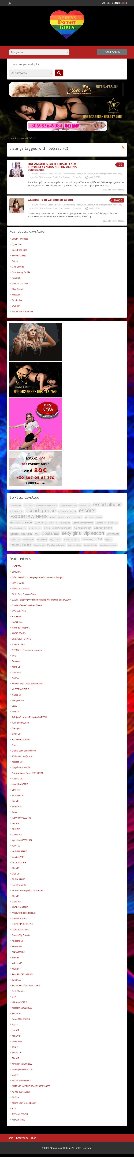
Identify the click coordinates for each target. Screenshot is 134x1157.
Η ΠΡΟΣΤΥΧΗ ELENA (22, 924)
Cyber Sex (17, 244)
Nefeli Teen (17, 1041)
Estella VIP (17, 1052)
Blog (33, 1138)
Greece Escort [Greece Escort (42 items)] (103, 527)
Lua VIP (15, 1030)
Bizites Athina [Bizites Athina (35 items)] (85, 505)
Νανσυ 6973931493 (21, 588)
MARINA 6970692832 (22, 1064)
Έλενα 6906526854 (21, 739)
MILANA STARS (19, 1002)
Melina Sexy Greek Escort (24, 1103)
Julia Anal (16, 672)
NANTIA (16, 846)
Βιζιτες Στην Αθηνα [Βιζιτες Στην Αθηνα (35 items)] (71, 539)
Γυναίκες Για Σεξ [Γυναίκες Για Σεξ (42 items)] (92, 539)
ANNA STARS (18, 1120)
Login (122, 3)
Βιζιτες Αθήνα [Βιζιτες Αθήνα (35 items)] (55, 539)
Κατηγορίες (22, 1138)
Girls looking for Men (103, 174)
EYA (14, 1108)
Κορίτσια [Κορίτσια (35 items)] (108, 539)
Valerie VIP (17, 963)
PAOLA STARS (19, 862)
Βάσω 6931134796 (21, 1019)
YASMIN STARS (19, 851)
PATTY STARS (19, 885)
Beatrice (16, 661)
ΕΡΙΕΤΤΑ (16, 572)
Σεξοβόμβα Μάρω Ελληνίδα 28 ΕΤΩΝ (29, 717)
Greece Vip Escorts (21, 935)
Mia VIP (15, 868)
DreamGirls (78, 177)
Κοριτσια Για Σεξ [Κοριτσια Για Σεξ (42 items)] (20, 544)
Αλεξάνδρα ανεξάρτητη (22, 756)
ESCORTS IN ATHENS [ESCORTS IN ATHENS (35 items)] (44, 523)
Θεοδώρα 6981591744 (22, 1069)
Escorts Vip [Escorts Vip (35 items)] (113, 523)
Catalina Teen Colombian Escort (50, 199)
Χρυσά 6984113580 (21, 1092)
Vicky (14, 706)
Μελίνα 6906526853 (21, 1080)
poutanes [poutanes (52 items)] (50, 533)
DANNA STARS (19, 918)
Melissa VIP (17, 762)
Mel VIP (15, 896)
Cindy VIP (16, 734)
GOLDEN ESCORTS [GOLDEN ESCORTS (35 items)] (82, 528)
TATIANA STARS (20, 1114)
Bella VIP (16, 1013)
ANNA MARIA (18, 952)
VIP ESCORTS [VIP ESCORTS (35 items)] (113, 534)
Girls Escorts (87, 174)
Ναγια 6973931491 (20, 628)
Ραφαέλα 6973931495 (22, 974)
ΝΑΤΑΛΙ (15, 678)
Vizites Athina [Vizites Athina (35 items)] (28, 539)
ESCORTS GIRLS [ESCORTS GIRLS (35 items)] (74, 517)
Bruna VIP (16, 806)
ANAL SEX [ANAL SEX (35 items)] (28, 505)
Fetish (78, 174)
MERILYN (16, 969)
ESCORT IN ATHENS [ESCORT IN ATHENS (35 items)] (67, 512)
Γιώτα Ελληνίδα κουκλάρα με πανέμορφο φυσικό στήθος (38, 577)
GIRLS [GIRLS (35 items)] (47, 528)
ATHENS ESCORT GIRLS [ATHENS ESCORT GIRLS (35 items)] (46, 505)
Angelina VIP (18, 941)
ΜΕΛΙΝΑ (16, 829)
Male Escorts (18, 289)
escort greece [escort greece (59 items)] (41, 510)
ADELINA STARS (20, 907)
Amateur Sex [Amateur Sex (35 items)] (15, 505)
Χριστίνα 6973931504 (22, 840)
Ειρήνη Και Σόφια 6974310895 (26, 985)
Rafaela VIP (17, 779)
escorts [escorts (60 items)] (87, 510)
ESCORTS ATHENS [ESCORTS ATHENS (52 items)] (28, 517)
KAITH (15, 1025)
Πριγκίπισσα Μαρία (21, 767)
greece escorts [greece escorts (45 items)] (21, 534)
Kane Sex (117, 174)
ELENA (15, 1097)
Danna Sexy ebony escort (24, 751)
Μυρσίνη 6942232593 (22, 1008)
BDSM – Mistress (20, 239)
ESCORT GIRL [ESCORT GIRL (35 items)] (16, 512)
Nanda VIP (17, 695)
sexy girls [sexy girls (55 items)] (71, 533)
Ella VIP (15, 1058)
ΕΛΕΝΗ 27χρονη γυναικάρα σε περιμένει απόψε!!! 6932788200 (41, 600)
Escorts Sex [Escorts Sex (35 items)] (101, 523)
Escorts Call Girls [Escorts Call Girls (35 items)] (57, 517)
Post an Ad (112, 51)
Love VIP (16, 790)
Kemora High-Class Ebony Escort (27, 683)
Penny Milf (17, 946)
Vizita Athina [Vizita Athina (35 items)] (15, 539)
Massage (48, 177)
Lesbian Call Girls (35, 177)
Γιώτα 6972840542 (20, 929)
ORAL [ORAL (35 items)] (37, 534)
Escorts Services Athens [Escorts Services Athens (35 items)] (83, 523)
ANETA (15, 711)
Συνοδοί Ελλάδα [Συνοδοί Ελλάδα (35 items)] (90, 545)
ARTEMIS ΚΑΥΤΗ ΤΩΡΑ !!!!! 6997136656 (31, 1086)
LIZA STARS (18, 583)
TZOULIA (16, 980)
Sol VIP (15, 823)
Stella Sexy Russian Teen (24, 594)
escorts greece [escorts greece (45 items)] (21, 522)
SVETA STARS (19, 611)
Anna (14, 812)
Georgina (16, 728)
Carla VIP (16, 902)
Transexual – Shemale (22, 311)
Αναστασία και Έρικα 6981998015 (27, 773)
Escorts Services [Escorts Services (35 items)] (63, 523)
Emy (14, 656)
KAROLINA (17, 622)
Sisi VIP (15, 801)
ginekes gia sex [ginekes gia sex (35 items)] (35, 528)
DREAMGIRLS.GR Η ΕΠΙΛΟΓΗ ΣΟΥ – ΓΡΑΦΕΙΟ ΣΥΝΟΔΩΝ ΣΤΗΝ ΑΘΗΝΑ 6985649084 (53, 167)
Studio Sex (57, 177)
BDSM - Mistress (39, 174)
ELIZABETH (17, 795)
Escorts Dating (68, 174)
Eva (14, 745)
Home (10, 138)
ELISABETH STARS (21, 639)
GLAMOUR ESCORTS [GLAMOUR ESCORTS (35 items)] (61, 528)
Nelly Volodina (18, 991)
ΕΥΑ (14, 997)
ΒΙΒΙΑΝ (15, 957)
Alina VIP (16, 1036)
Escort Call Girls (54, 174)
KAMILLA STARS (20, 784)
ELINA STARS (18, 879)
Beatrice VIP (18, 857)
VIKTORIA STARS (20, 689)
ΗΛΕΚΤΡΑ (16, 566)
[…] (109, 185)
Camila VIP (17, 834)
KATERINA (17, 616)
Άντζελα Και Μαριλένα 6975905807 (28, 890)
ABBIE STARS (18, 633)
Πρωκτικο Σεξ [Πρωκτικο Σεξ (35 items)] (39, 545)
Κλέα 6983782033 (20, 723)
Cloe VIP (16, 874)
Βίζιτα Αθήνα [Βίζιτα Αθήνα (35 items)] (42, 539)
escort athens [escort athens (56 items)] (107, 504)
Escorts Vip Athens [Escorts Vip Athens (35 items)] (18, 528)
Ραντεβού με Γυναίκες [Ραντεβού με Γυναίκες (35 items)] (56, 545)
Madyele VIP (18, 700)
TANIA (15, 1047)
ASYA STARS (18, 644)
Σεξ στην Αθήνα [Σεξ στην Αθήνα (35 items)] (74, 545)
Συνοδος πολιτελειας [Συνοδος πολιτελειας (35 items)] (108, 545)
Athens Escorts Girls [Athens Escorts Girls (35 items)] (68, 505)
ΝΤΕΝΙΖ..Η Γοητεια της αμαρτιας (27, 650)
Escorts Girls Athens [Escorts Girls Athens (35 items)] (93, 517)
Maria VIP (16, 667)
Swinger (66, 177)
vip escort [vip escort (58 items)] (94, 533)
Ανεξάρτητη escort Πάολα (23, 913)
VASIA (15, 1075)
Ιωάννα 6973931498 (21, 818)
